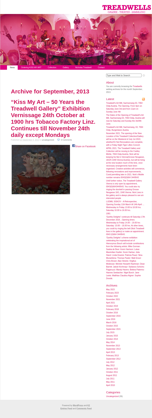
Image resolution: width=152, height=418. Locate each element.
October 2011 (112, 372)
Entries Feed (66, 409)
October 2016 (112, 313)
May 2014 (110, 342)
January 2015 (112, 336)
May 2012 (110, 365)
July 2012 (110, 362)
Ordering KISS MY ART (31, 67)
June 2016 (110, 319)
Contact (101, 67)
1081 (108, 213)
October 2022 (112, 296)
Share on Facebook (85, 146)
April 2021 (110, 303)
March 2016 (111, 322)
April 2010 (110, 385)
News (12, 67)
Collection (52, 67)
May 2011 (110, 382)
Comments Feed (84, 409)
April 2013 (110, 352)
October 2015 (112, 326)
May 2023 (110, 289)
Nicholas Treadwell (83, 67)
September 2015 (113, 329)
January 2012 (112, 369)
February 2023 (112, 293)
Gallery (66, 67)
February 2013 (112, 355)
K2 (88, 405)
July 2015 (110, 332)
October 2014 (112, 339)
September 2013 (113, 349)
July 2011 (110, 379)
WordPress (78, 405)
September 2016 (113, 316)
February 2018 (112, 309)
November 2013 (113, 346)
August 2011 (111, 375)
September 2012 (113, 359)
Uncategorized (48, 140)
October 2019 (112, 306)
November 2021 (113, 299)
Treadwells (137, 86)
